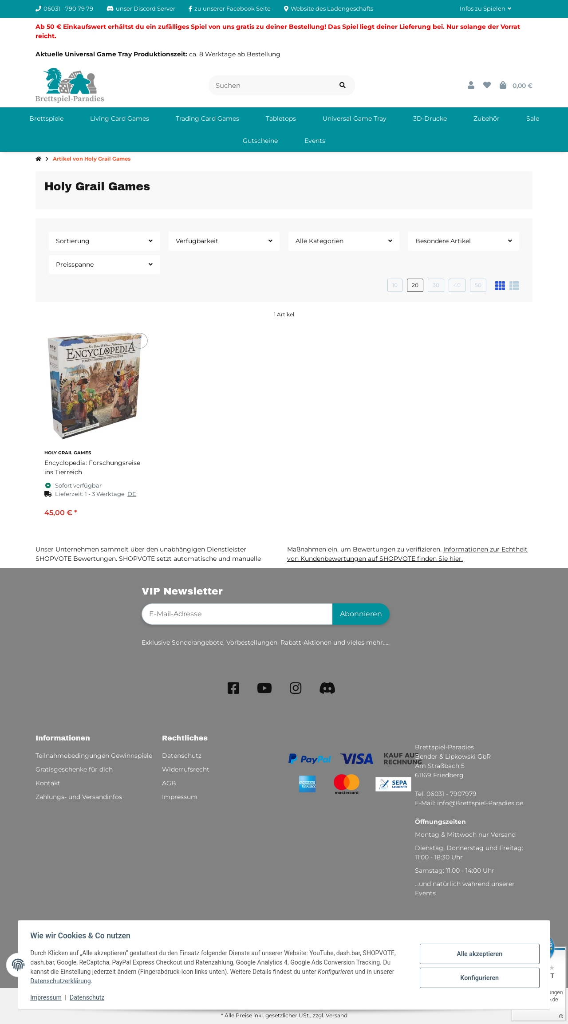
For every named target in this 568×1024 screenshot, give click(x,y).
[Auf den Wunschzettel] (139, 340)
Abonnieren (361, 614)
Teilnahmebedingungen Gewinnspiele (94, 756)
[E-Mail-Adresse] (237, 614)
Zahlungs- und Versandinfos (79, 797)
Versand (336, 1015)
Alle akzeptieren (477, 954)
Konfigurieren (477, 977)
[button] (485, 8)
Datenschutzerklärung (62, 981)
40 (457, 285)
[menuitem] (46, 118)
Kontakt (48, 783)
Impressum (47, 997)
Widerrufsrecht (185, 769)
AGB (169, 783)
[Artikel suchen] (342, 85)
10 (395, 285)
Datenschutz (89, 997)
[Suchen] (270, 85)
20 (415, 285)
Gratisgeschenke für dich (74, 769)
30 (436, 285)
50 (478, 285)
